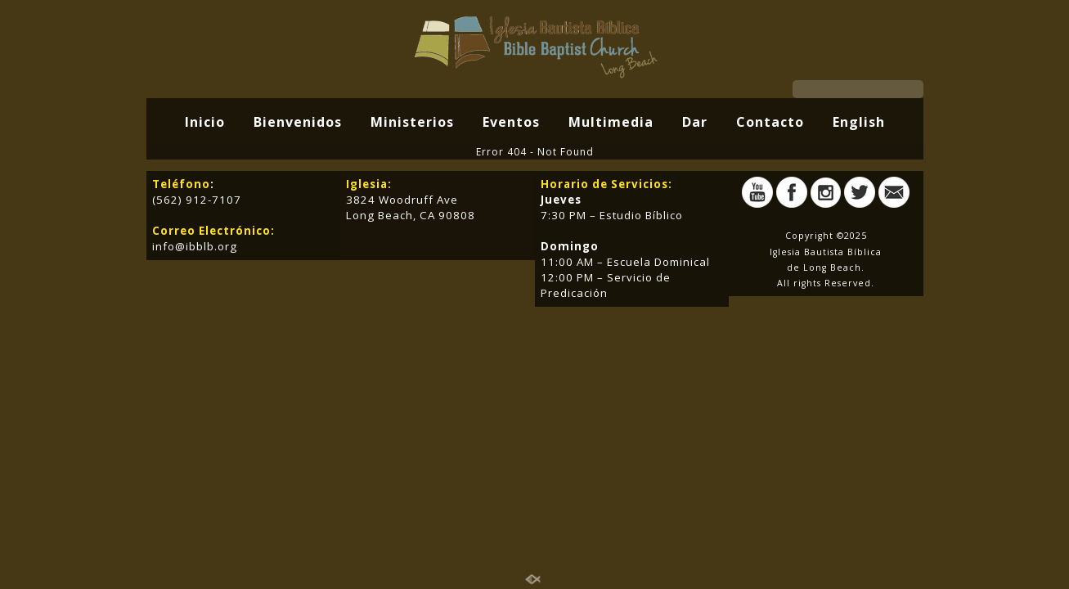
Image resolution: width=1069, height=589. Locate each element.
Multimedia (611, 122)
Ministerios (412, 122)
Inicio (205, 122)
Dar (694, 122)
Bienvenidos (298, 122)
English (859, 122)
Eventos (511, 122)
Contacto (770, 122)
